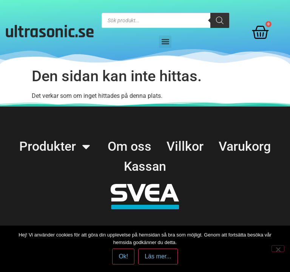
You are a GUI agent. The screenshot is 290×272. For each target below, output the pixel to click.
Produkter (56, 146)
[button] (165, 42)
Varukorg (245, 146)
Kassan (145, 166)
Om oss (129, 146)
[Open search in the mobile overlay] (165, 20)
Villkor (185, 146)
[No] (277, 248)
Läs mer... (158, 256)
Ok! (123, 256)
